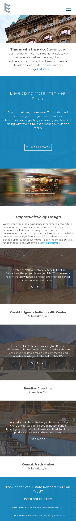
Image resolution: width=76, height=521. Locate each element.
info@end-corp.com (38, 499)
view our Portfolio (50, 242)
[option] (38, 187)
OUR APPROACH (38, 147)
